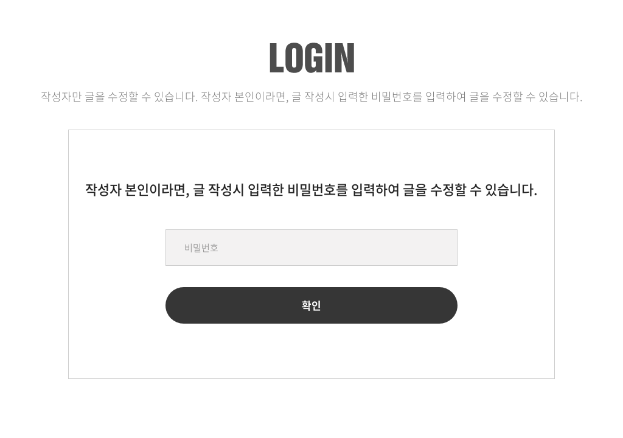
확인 (311, 305)
